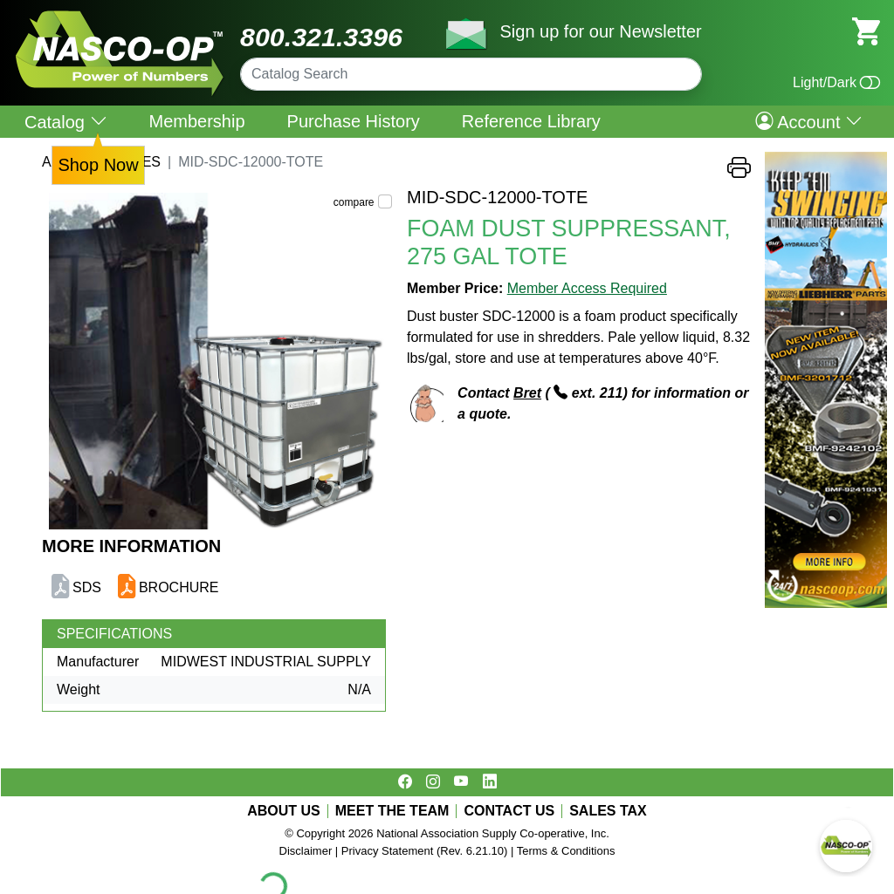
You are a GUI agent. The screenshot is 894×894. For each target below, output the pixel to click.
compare (354, 202)
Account (809, 121)
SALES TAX (608, 811)
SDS (86, 587)
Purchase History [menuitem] (353, 121)
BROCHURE (179, 587)
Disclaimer (306, 850)
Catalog (65, 122)
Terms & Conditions (566, 850)
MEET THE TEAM (392, 811)
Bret (527, 393)
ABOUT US (283, 811)
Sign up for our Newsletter (600, 31)
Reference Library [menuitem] (531, 121)
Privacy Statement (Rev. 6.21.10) (424, 850)
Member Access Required (587, 288)
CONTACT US (509, 811)
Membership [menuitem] (197, 121)
